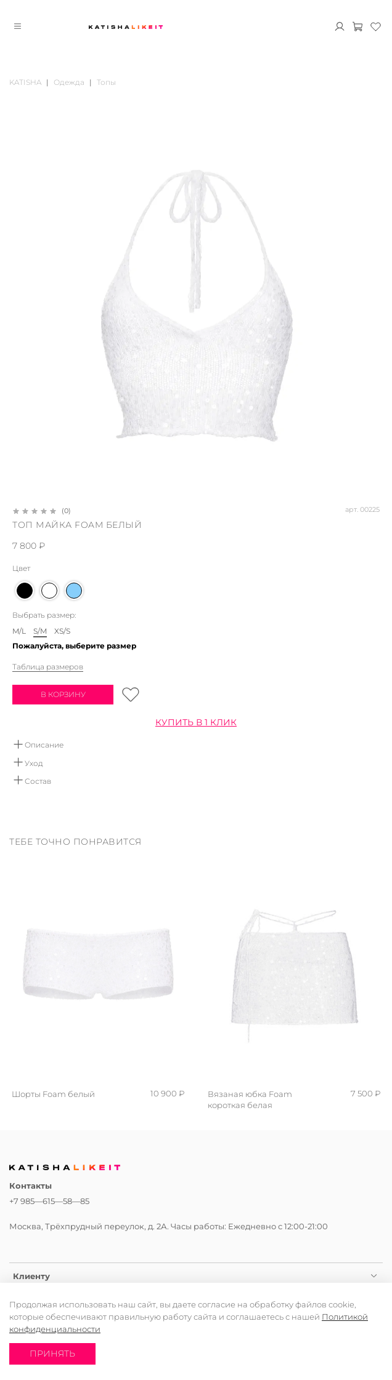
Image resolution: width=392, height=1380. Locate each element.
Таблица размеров (47, 666)
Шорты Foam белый (53, 1094)
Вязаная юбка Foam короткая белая (250, 1099)
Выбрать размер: (44, 615)
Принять (52, 1353)
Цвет (21, 568)
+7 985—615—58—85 (49, 1201)
